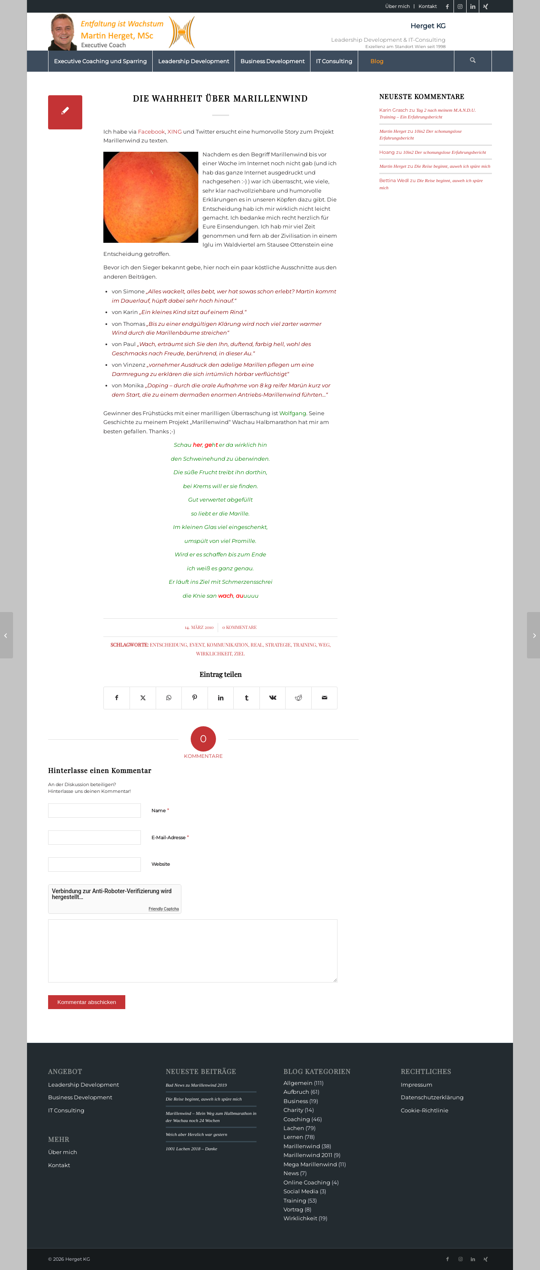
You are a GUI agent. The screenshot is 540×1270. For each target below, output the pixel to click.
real (257, 644)
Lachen (294, 1128)
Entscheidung (168, 644)
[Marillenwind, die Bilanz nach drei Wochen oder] (533, 635)
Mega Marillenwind (310, 1164)
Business (296, 1101)
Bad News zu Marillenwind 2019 (196, 1084)
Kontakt (427, 6)
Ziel (239, 653)
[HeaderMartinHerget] (124, 32)
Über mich (397, 6)
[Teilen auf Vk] (272, 698)
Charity (293, 1109)
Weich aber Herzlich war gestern (196, 1134)
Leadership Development (83, 1084)
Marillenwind (302, 1146)
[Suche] (473, 61)
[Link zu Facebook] (447, 6)
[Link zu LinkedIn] (473, 6)
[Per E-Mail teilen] (325, 698)
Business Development (80, 1097)
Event (196, 644)
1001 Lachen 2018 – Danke (191, 1148)
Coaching (297, 1119)
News (291, 1173)
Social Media (301, 1191)
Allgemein (298, 1082)
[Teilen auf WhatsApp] (168, 698)
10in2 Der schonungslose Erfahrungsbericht (444, 152)
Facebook (151, 131)
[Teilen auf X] (142, 698)
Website (160, 864)
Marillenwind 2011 (308, 1155)
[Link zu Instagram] (460, 6)
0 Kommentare (239, 627)
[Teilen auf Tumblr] (246, 698)
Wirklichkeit (214, 653)
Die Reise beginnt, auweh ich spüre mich (452, 166)
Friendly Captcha (163, 909)
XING (174, 131)
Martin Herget (392, 131)
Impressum (416, 1084)
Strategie (278, 644)
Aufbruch (296, 1091)
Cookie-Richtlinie (424, 1110)
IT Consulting (66, 1110)
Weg (324, 644)
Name (160, 810)
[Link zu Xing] (485, 6)
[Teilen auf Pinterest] (194, 698)
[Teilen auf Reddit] (298, 698)
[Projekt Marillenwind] (6, 635)
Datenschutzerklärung (432, 1097)
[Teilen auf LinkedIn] (220, 698)
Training (304, 644)
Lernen (293, 1136)
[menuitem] (397, 6)
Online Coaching (307, 1182)
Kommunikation (227, 644)
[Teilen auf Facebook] (117, 698)
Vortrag (293, 1209)
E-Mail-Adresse (170, 837)
